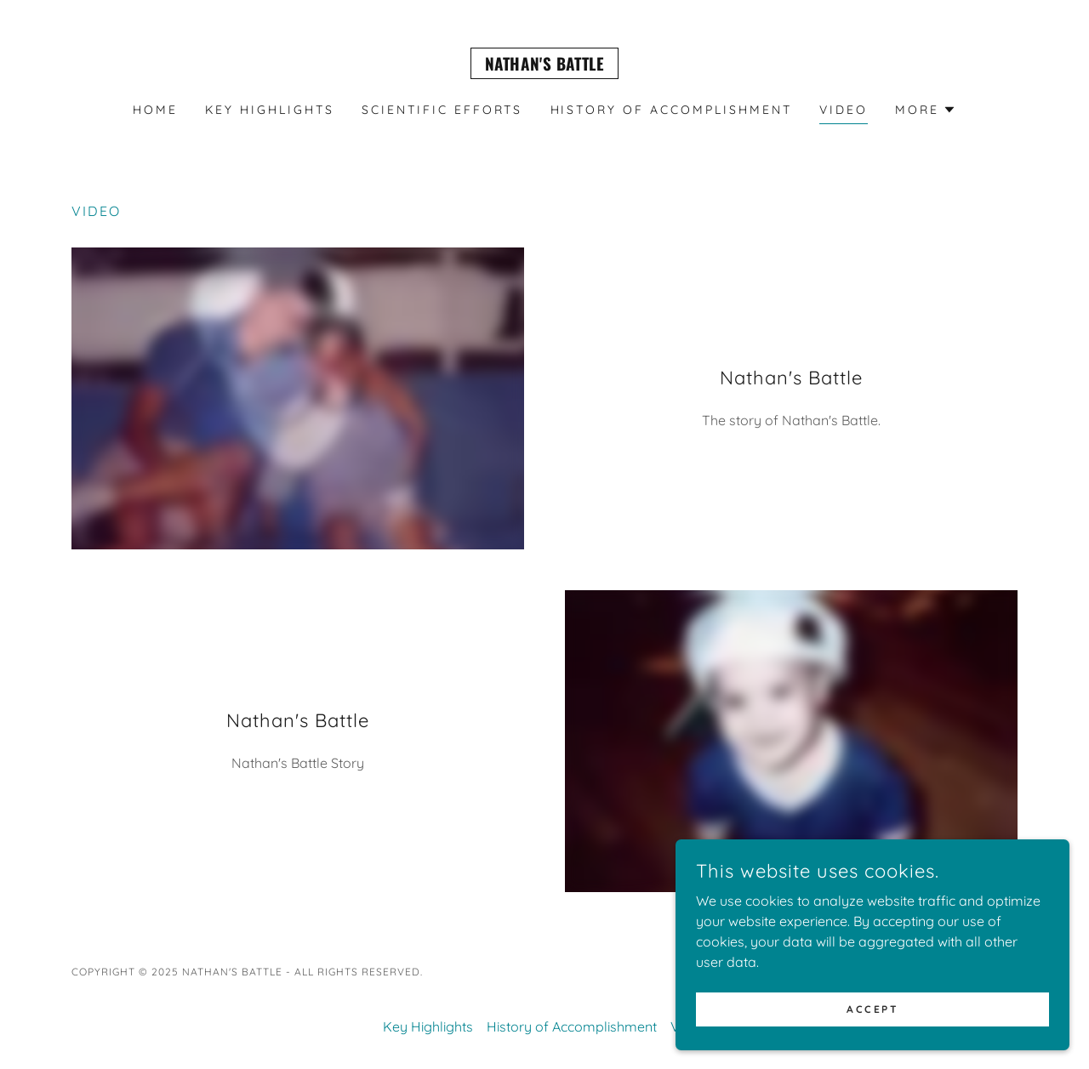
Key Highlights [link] (269, 109)
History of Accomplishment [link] (671, 109)
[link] (544, 65)
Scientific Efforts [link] (442, 109)
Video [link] (843, 109)
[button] (925, 110)
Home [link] (155, 109)
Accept (898, 1008)
